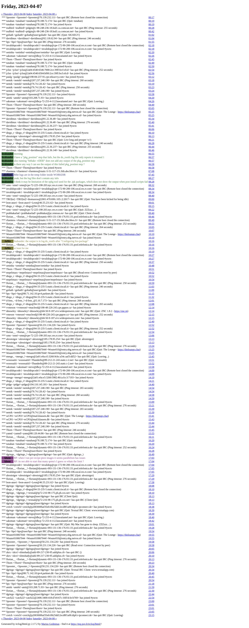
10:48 (151, 265)
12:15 (151, 314)
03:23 (151, 87)
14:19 (151, 377)
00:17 (151, 17)
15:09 (151, 402)
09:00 (151, 199)
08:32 (151, 185)
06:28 (151, 143)
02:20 (151, 52)
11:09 (151, 290)
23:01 (151, 604)
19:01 (151, 524)
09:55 (151, 223)
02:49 (151, 62)
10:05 (151, 227)
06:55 (151, 153)
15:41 (151, 416)
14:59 (151, 398)
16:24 (151, 447)
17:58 (151, 482)
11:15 (151, 293)
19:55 (151, 534)
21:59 (151, 587)
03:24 (151, 90)
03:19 (151, 83)
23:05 (151, 611)
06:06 (151, 129)
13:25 (151, 349)
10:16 (151, 241)
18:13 (151, 496)
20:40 (151, 573)
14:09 (151, 370)
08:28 (151, 181)
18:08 (151, 486)
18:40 (151, 517)
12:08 (151, 304)
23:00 (151, 601)
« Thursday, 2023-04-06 (13, 14)
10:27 (151, 255)
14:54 (151, 388)
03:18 (151, 80)
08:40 (151, 195)
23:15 (151, 615)
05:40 (151, 122)
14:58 (151, 395)
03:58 (151, 94)
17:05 (151, 468)
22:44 (151, 594)
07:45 (151, 174)
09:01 (151, 202)
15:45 (151, 430)
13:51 (151, 360)
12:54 (151, 332)
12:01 (151, 300)
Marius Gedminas (50, 624)
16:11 (151, 437)
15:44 (151, 423)
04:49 (151, 104)
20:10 (151, 555)
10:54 (151, 279)
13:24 (151, 346)
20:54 (151, 580)
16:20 (151, 440)
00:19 (151, 21)
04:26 (151, 101)
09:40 (151, 213)
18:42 (151, 520)
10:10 (151, 234)
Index (29, 14)
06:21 (151, 139)
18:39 (151, 510)
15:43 (151, 419)
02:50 (151, 66)
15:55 (151, 433)
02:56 (151, 73)
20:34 (151, 566)
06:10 (151, 132)
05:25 (151, 111)
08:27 (151, 178)
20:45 (151, 576)
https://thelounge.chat (129, 111)
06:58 (151, 164)
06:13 (151, 136)
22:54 (151, 597)
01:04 (151, 38)
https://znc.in (120, 311)
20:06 (151, 552)
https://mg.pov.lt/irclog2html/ (86, 624)
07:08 (151, 171)
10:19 (151, 251)
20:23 (151, 562)
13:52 (151, 363)
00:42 (151, 31)
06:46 (151, 150)
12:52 (151, 325)
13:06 (151, 335)
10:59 (151, 283)
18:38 (151, 506)
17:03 (151, 458)
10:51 (151, 269)
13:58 (151, 367)
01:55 (151, 42)
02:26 (151, 56)
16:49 (151, 454)
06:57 (151, 157)
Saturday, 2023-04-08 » (45, 14)
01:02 (151, 35)
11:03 (151, 286)
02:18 (151, 45)
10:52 (151, 272)
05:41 (151, 125)
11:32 (151, 297)
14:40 (151, 384)
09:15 (151, 206)
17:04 (151, 461)
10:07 (151, 230)
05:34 (151, 118)
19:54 (151, 531)
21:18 (151, 583)
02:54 (151, 69)
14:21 (151, 381)
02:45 (151, 59)
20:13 (151, 559)
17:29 (151, 475)
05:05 (151, 108)
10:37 (151, 262)
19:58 (151, 541)
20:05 (151, 548)
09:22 (151, 209)
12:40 (151, 321)
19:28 (151, 527)
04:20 (151, 97)
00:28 (151, 28)
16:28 (151, 451)
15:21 (151, 405)
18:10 (151, 489)
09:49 (151, 220)
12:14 (151, 307)
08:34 (151, 188)
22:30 (151, 590)
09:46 (151, 216)
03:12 (151, 76)
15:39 (151, 409)
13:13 (151, 339)
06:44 (151, 146)
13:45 (151, 356)
